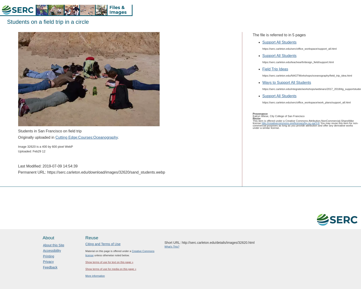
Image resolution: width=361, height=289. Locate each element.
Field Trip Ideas (275, 69)
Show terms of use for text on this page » (109, 262)
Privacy (48, 262)
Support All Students (279, 42)
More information (95, 275)
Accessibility (52, 250)
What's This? (172, 246)
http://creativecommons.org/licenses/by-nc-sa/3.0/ (291, 123)
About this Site (53, 245)
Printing (48, 256)
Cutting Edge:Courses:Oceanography (86, 137)
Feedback (50, 267)
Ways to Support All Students (286, 83)
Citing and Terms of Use (102, 244)
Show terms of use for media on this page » (110, 269)
